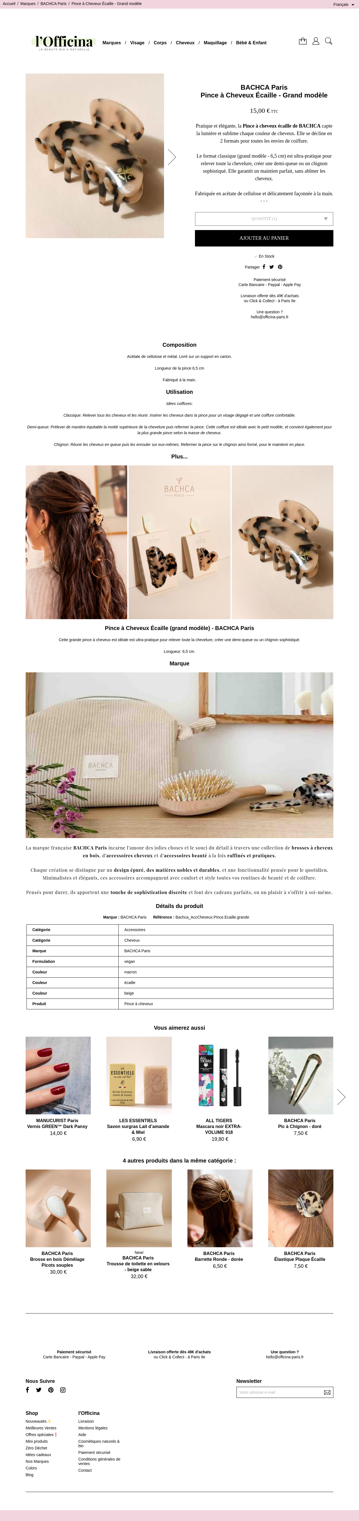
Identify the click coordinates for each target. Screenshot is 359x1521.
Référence (163, 917)
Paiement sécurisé (94, 1452)
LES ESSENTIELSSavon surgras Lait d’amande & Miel (138, 1126)
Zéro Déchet (36, 1448)
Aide (82, 1434)
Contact (85, 1470)
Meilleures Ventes (41, 1428)
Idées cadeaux (38, 1454)
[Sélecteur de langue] (344, 4)
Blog (29, 1475)
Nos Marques (37, 1461)
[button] (174, 157)
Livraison (86, 1421)
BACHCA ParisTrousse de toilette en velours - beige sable (138, 1264)
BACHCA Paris (264, 87)
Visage (137, 42)
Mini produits (37, 1441)
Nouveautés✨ (38, 1421)
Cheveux (185, 42)
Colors (31, 1468)
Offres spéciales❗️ (42, 1434)
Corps (160, 42)
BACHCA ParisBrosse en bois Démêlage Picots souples (57, 1259)
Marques (111, 42)
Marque (110, 917)
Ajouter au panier (264, 238)
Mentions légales (93, 1428)
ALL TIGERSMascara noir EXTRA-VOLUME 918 (219, 1126)
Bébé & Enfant (251, 42)
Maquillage (215, 42)
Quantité (261, 219)
